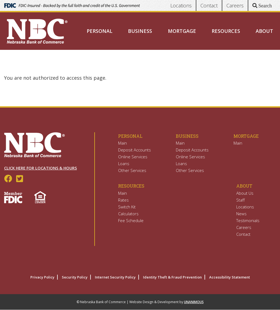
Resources (226, 31)
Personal (99, 31)
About (264, 31)
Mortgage (182, 31)
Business (140, 31)
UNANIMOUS (194, 302)
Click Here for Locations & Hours (40, 168)
